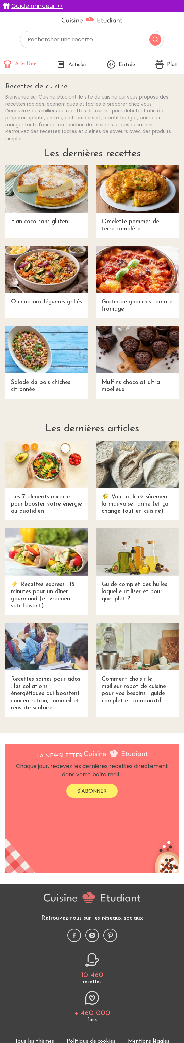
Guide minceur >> (37, 6)
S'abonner (92, 791)
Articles (72, 64)
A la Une (19, 64)
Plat (166, 64)
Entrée (121, 64)
